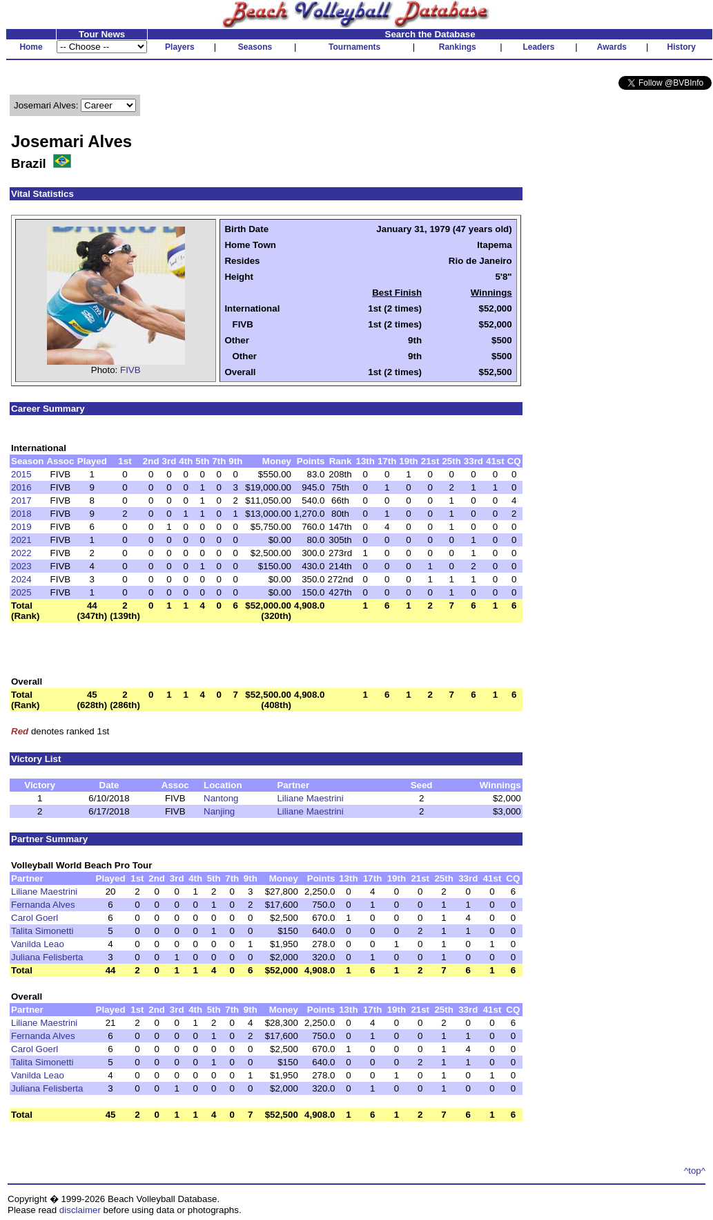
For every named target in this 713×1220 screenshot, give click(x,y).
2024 (21, 579)
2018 (21, 513)
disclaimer (80, 1210)
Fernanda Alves (43, 904)
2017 (21, 500)
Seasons (255, 47)
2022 (21, 553)
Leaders (538, 47)
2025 (21, 592)
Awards (612, 47)
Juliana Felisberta (47, 957)
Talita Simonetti (42, 931)
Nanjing (219, 811)
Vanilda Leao (37, 944)
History (681, 47)
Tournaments (354, 47)
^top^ (694, 1170)
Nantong (221, 798)
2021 (21, 540)
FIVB (130, 370)
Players (180, 47)
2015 (21, 474)
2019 (21, 527)
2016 (21, 487)
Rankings (457, 47)
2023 (21, 566)
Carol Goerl (34, 918)
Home (30, 47)
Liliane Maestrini (310, 798)
